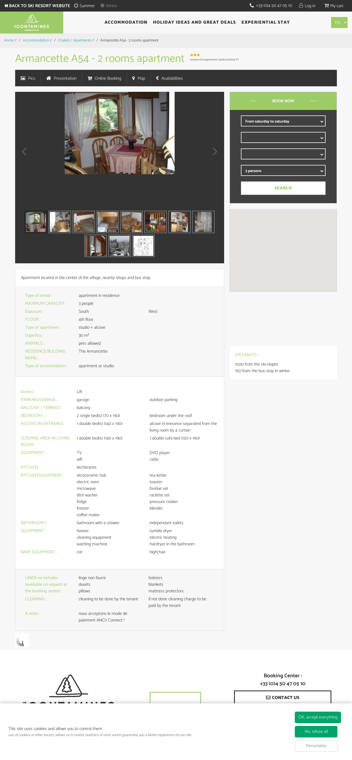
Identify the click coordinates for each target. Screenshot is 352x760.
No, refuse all (316, 731)
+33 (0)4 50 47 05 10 (274, 5)
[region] (283, 250)
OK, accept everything (317, 717)
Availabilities (172, 78)
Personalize (316, 746)
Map (141, 78)
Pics (31, 78)
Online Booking (108, 78)
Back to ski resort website (40, 6)
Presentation (65, 78)
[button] (333, 5)
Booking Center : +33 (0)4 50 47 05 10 (283, 680)
